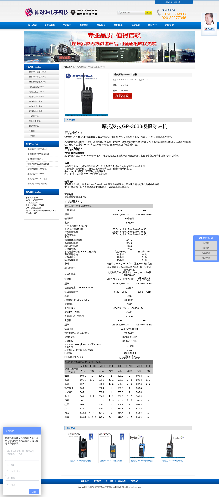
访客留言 (169, 25)
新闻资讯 (84, 25)
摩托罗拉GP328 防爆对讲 (38, 154)
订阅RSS (134, 481)
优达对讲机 (34, 126)
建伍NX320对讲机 (35, 159)
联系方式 (152, 25)
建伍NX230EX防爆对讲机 (111, 461)
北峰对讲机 (34, 116)
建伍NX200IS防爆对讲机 (80, 461)
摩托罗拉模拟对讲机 (37, 72)
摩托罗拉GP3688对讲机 (38, 149)
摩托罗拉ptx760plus (36, 174)
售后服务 (118, 25)
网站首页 (32, 25)
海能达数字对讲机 (36, 92)
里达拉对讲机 (34, 121)
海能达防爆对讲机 (36, 96)
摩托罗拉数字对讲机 (37, 77)
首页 (74, 67)
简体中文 (168, 2)
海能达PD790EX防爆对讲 (142, 461)
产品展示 (66, 25)
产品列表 (82, 67)
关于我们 (97, 481)
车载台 (32, 131)
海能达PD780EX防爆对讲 (38, 164)
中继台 (32, 136)
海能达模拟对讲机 (36, 87)
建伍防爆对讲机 (35, 111)
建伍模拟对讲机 (35, 106)
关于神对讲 (49, 25)
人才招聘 (109, 481)
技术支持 (135, 25)
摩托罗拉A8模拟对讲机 (37, 183)
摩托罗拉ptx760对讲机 (37, 169)
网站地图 (122, 481)
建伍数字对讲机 (35, 101)
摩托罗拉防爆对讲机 (37, 82)
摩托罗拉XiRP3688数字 (37, 179)
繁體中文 (177, 2)
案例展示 (101, 25)
